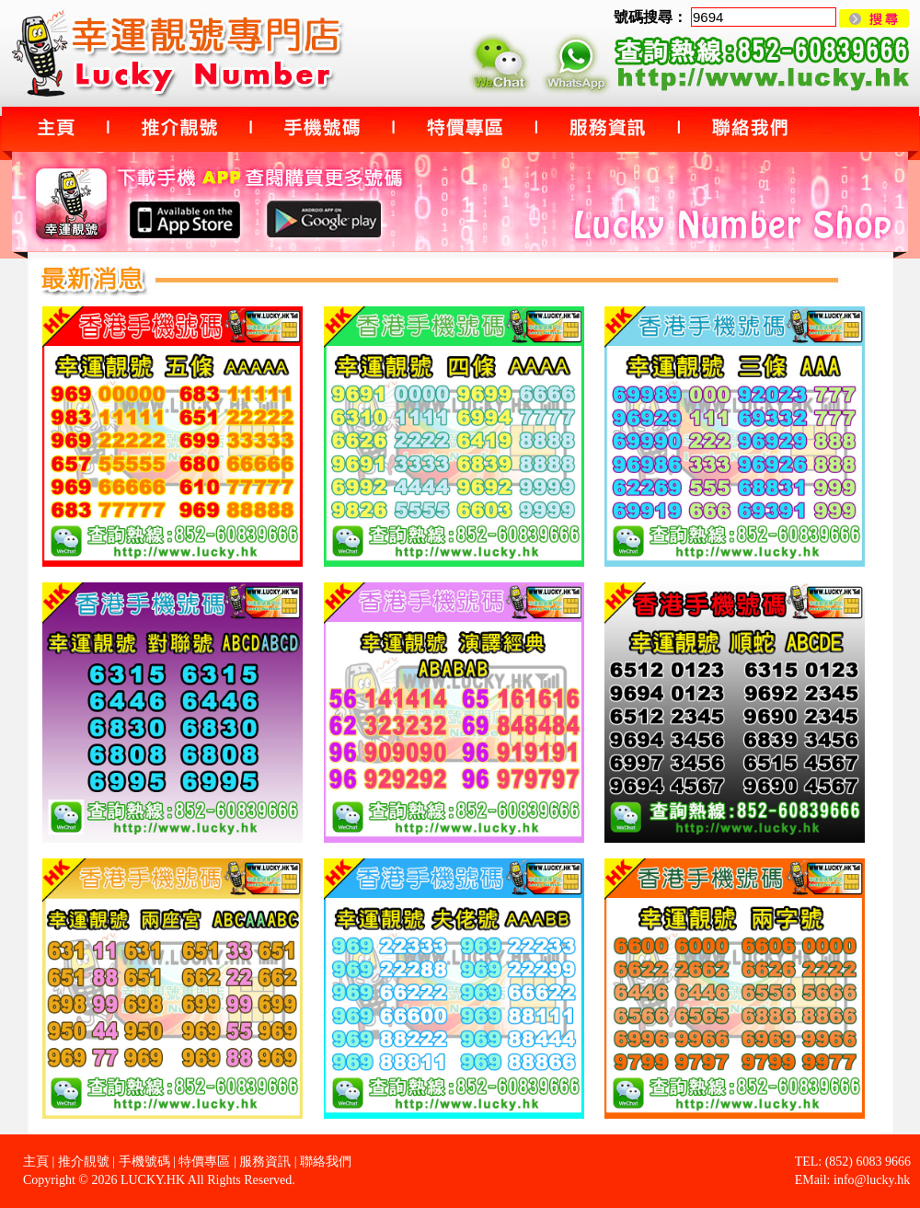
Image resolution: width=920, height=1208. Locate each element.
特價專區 (204, 1161)
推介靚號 (83, 1161)
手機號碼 (144, 1161)
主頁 (36, 1161)
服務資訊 (265, 1161)
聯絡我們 (325, 1161)
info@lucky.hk (872, 1180)
